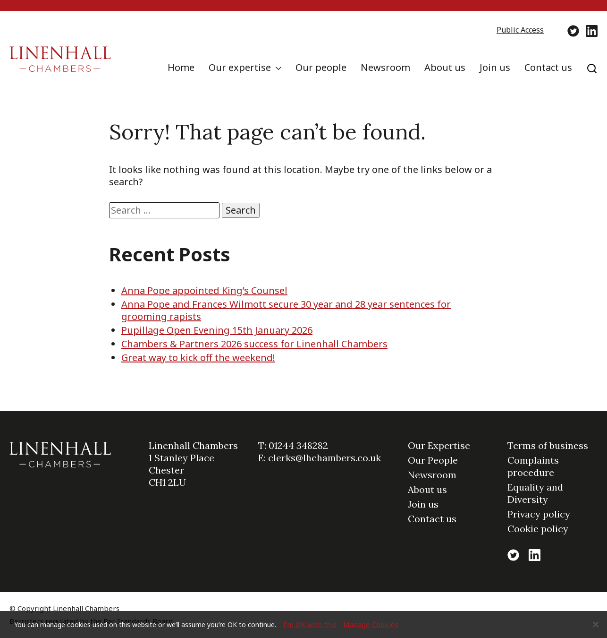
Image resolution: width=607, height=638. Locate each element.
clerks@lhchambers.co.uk (324, 458)
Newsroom (385, 67)
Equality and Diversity (535, 493)
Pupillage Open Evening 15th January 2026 (216, 330)
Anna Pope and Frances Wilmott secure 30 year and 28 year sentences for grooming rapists (286, 310)
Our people (320, 67)
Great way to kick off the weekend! (198, 357)
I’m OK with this (309, 624)
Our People (433, 460)
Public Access (520, 30)
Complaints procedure (533, 466)
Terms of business (547, 445)
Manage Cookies (370, 624)
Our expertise (240, 67)
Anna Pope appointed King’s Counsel (204, 290)
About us (444, 67)
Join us (495, 67)
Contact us (548, 67)
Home (181, 67)
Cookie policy (537, 529)
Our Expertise (439, 445)
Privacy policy (538, 514)
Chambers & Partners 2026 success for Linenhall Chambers (254, 343)
